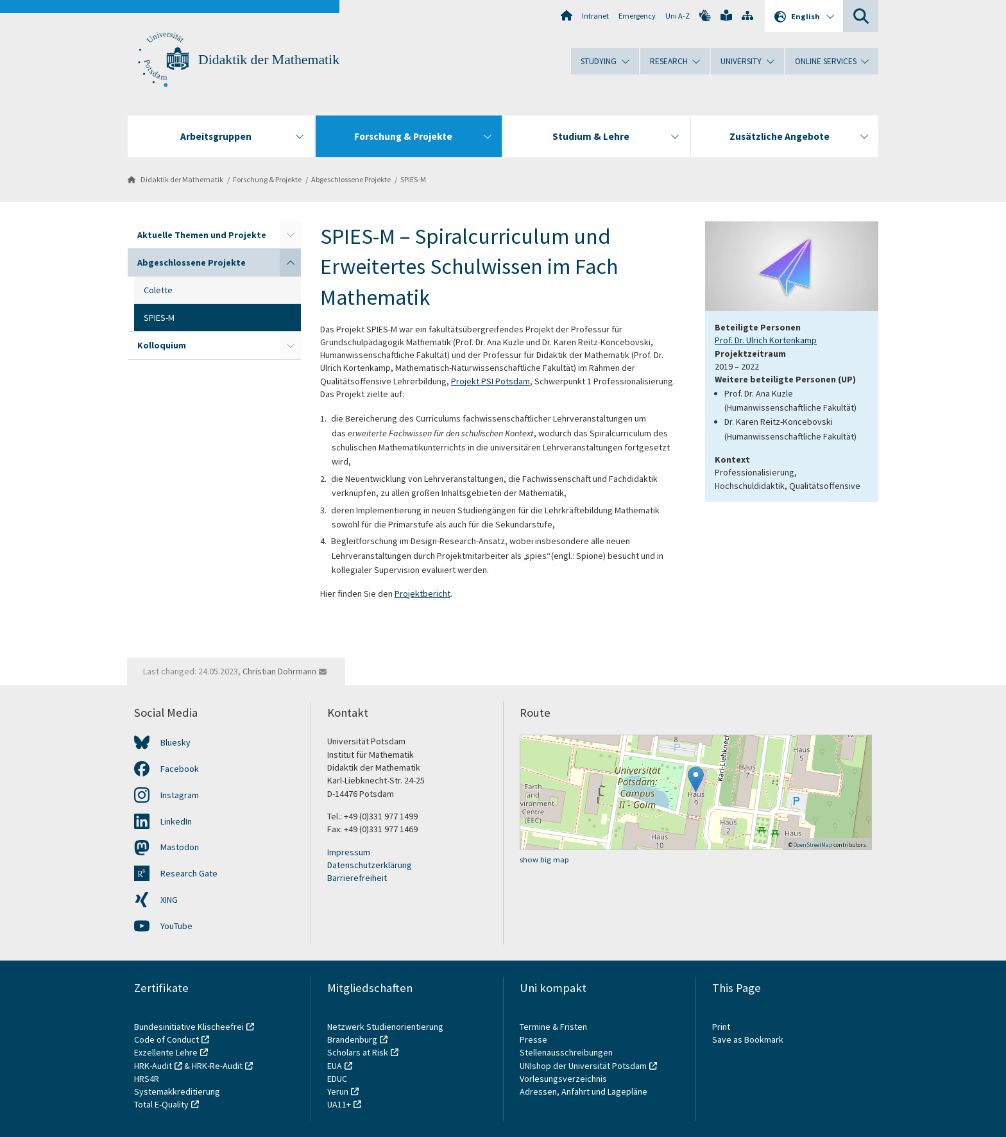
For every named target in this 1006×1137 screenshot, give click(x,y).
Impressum (348, 852)
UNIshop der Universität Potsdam (583, 1066)
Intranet (595, 16)
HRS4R (146, 1078)
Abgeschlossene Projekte (351, 179)
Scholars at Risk (357, 1052)
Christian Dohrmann (279, 671)
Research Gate (188, 873)
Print (721, 1026)
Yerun (337, 1091)
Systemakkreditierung (177, 1091)
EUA (334, 1066)
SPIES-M (413, 179)
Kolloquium (161, 345)
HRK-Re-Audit (217, 1066)
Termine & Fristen (554, 1026)
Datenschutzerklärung (369, 865)
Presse (534, 1039)
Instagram (179, 795)
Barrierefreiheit (357, 878)
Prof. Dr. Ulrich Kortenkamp (766, 340)
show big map (544, 859)
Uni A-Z (677, 16)
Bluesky (175, 742)
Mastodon (179, 847)
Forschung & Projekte (267, 179)
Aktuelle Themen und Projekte (201, 235)
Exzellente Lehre (166, 1052)
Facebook (179, 768)
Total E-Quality (161, 1104)
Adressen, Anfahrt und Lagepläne (583, 1091)
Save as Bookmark (747, 1039)
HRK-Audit (153, 1066)
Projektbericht (422, 593)
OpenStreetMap (813, 844)
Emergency (637, 16)
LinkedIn (176, 821)
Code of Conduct (166, 1039)
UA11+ (339, 1104)
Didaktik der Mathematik (268, 59)
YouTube (176, 926)
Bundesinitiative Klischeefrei (189, 1026)
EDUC (337, 1078)
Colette (158, 290)
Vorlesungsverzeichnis (564, 1078)
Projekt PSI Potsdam (490, 381)
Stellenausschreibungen (566, 1052)
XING (169, 899)
